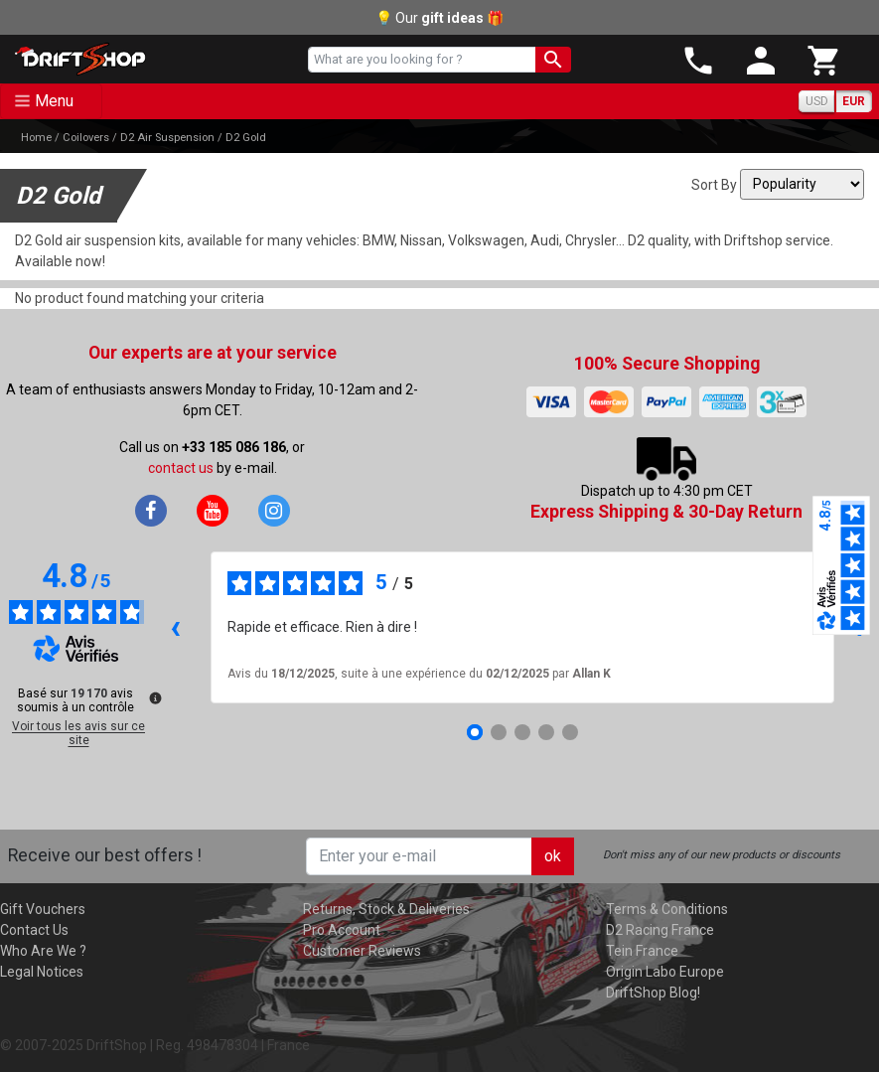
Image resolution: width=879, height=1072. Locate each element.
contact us (181, 468)
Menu (54, 100)
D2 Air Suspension (167, 137)
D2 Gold (245, 137)
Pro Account (341, 930)
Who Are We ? (43, 951)
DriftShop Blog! (653, 992)
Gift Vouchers (42, 909)
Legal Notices (41, 972)
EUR (853, 101)
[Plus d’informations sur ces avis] (154, 696)
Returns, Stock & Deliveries (386, 909)
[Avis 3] (522, 732)
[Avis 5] (570, 732)
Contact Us (34, 930)
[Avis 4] (546, 732)
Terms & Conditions (667, 909)
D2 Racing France (660, 930)
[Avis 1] (475, 732)
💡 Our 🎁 (439, 18)
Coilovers (86, 137)
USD (817, 101)
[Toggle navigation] (51, 101)
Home (36, 137)
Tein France (642, 951)
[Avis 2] (499, 732)
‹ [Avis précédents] (175, 626)
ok (552, 855)
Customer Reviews (362, 951)
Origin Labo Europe (665, 972)
